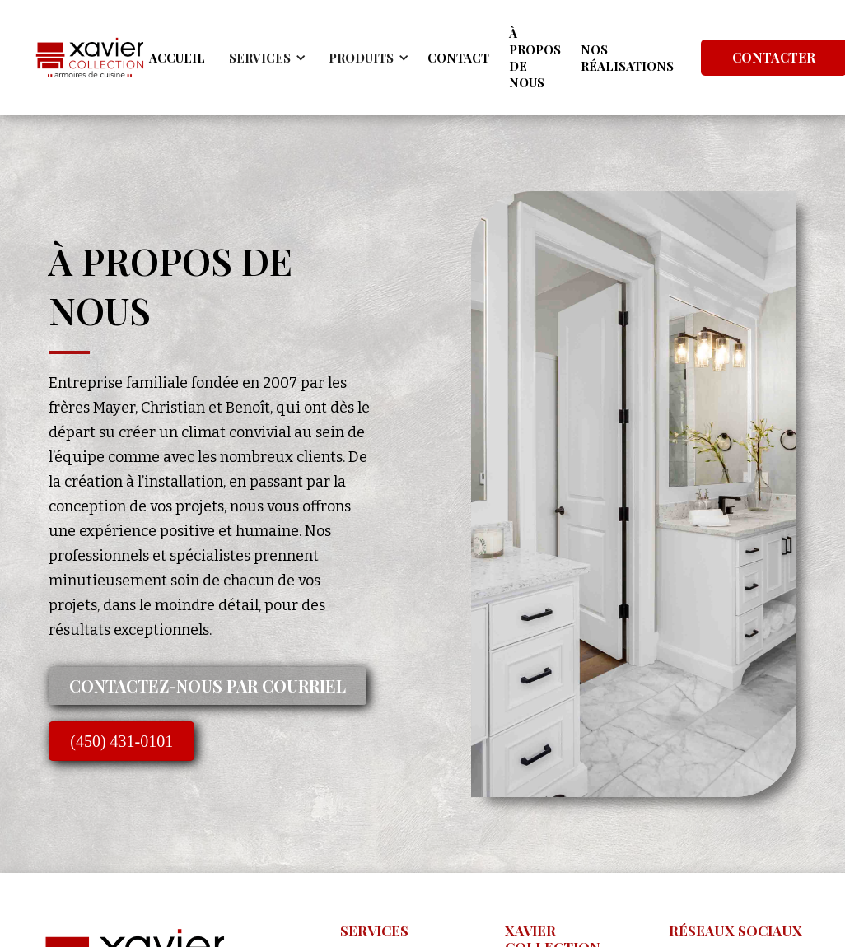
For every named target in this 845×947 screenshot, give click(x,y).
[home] (90, 58)
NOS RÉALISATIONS (627, 57)
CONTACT (458, 57)
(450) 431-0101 (121, 741)
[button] (264, 57)
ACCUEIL (177, 57)
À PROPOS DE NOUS (535, 58)
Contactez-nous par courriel (207, 685)
